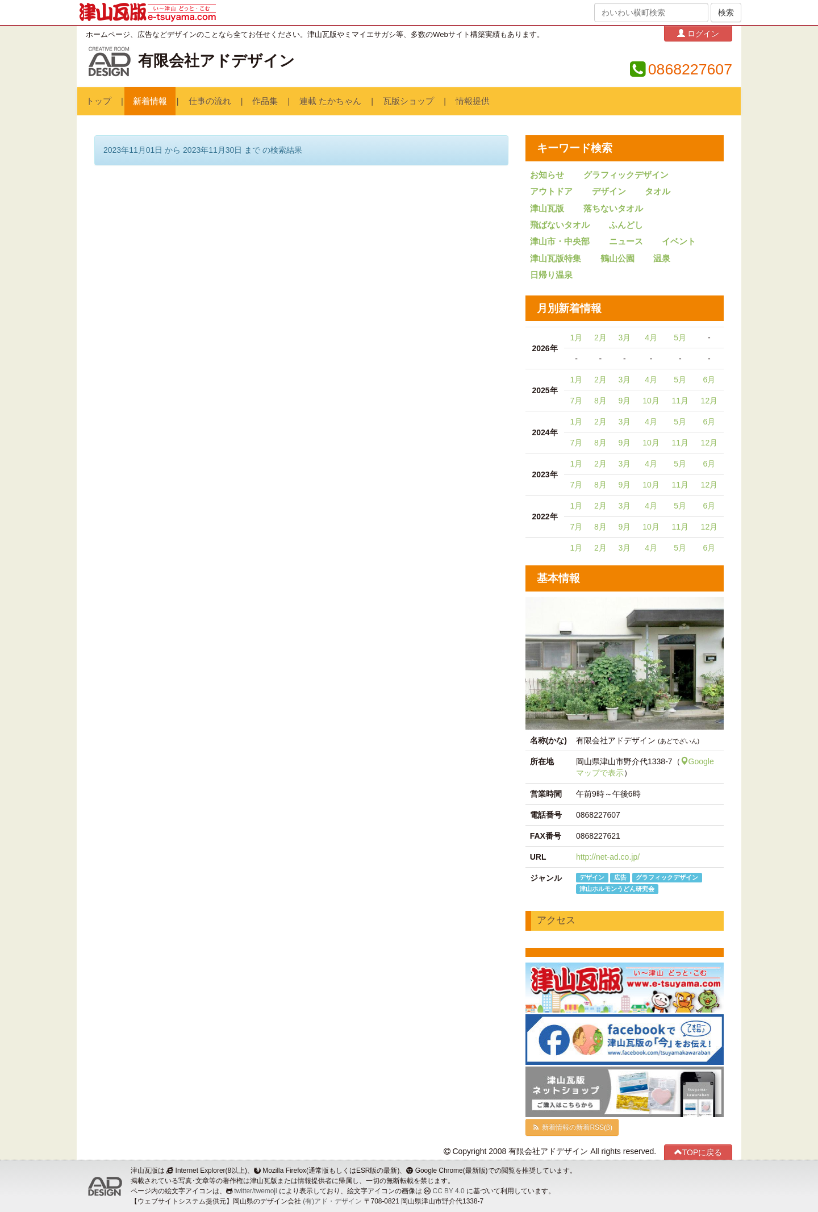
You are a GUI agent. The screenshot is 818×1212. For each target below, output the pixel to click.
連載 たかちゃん (330, 101)
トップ (98, 101)
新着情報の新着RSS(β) (572, 1127)
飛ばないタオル (560, 225)
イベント (679, 241)
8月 (600, 400)
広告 (620, 877)
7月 (576, 400)
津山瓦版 (547, 208)
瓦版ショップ (408, 101)
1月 (576, 337)
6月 (709, 379)
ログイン (698, 33)
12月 (709, 400)
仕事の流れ (210, 101)
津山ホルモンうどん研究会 (616, 888)
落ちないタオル (613, 208)
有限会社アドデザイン (216, 60)
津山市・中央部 (560, 241)
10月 (651, 400)
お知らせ (547, 175)
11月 (679, 400)
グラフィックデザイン (626, 175)
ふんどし (626, 225)
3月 (624, 337)
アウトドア (551, 191)
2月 (600, 337)
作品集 (265, 101)
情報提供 (473, 101)
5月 (680, 337)
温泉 (661, 258)
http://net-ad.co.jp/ (608, 856)
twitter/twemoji (255, 1191)
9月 (624, 400)
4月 (651, 337)
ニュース (626, 241)
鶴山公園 (617, 258)
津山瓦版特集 (555, 258)
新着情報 (150, 101)
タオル (657, 191)
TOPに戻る (698, 1152)
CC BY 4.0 (449, 1191)
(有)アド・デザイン (332, 1201)
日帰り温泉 (551, 275)
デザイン (609, 191)
